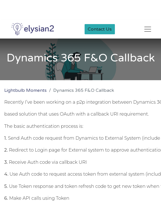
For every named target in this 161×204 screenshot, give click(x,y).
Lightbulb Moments (25, 90)
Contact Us (100, 29)
